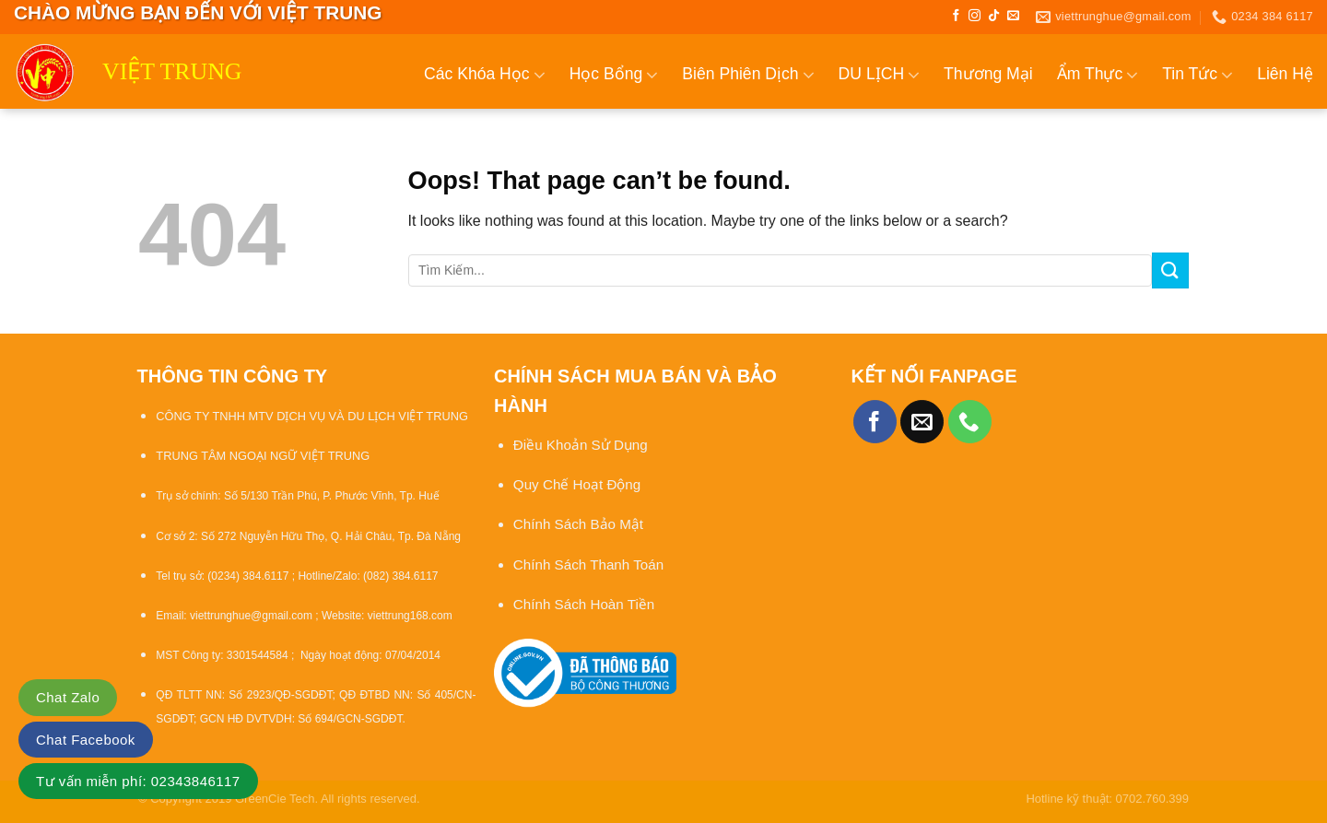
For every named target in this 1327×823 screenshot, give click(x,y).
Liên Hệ (1285, 74)
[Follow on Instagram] (975, 16)
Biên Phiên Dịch (748, 75)
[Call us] (970, 421)
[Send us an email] (1013, 16)
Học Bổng (614, 75)
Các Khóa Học (485, 75)
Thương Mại (988, 74)
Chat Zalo (68, 697)
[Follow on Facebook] (956, 16)
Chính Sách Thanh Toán (588, 564)
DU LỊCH (880, 75)
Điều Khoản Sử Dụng (580, 445)
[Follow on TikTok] (994, 16)
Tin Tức (1197, 75)
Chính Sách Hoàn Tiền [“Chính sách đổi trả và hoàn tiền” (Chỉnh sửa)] (583, 604)
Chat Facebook (85, 739)
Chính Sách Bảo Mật (580, 524)
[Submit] (1170, 270)
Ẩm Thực (1098, 75)
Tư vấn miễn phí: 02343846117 (138, 781)
